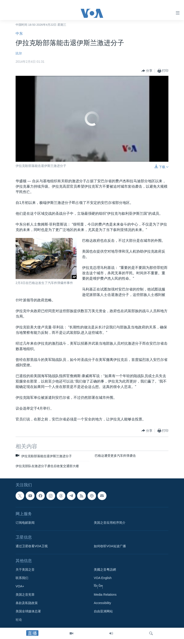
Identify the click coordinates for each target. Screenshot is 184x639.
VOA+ (20, 586)
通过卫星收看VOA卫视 (32, 546)
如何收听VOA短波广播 (110, 546)
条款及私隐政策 (27, 603)
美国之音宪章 (25, 594)
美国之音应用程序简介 (109, 522)
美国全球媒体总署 (28, 611)
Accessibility (102, 603)
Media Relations (105, 594)
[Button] (147, 71)
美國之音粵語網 (105, 569)
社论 (19, 619)
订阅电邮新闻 (25, 522)
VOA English (103, 578)
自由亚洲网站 (103, 611)
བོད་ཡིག (98, 586)
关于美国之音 (25, 569)
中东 (19, 33)
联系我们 (22, 578)
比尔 (19, 53)
